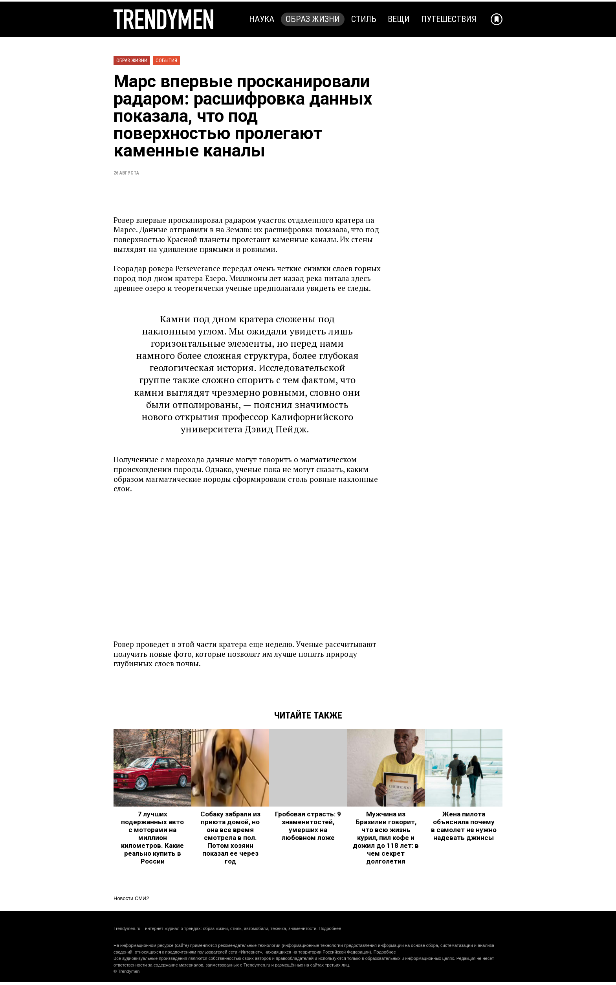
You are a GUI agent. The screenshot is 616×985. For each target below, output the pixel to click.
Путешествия (449, 19)
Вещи (399, 19)
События (166, 60)
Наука (261, 19)
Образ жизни (313, 19)
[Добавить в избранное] (496, 19)
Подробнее (330, 928)
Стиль (363, 19)
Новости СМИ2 (131, 898)
